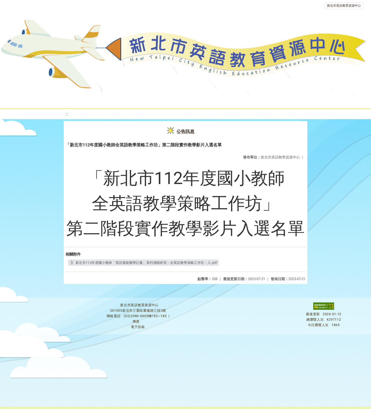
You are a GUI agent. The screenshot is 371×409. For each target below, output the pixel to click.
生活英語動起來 (282, 100)
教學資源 (100, 100)
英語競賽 (220, 100)
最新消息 (49, 100)
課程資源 (72, 100)
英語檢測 (192, 100)
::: (67, 114)
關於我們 (21, 100)
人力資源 (248, 100)
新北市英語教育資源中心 (344, 5)
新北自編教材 (132, 100)
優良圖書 (163, 100)
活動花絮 (344, 100)
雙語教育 (315, 100)
